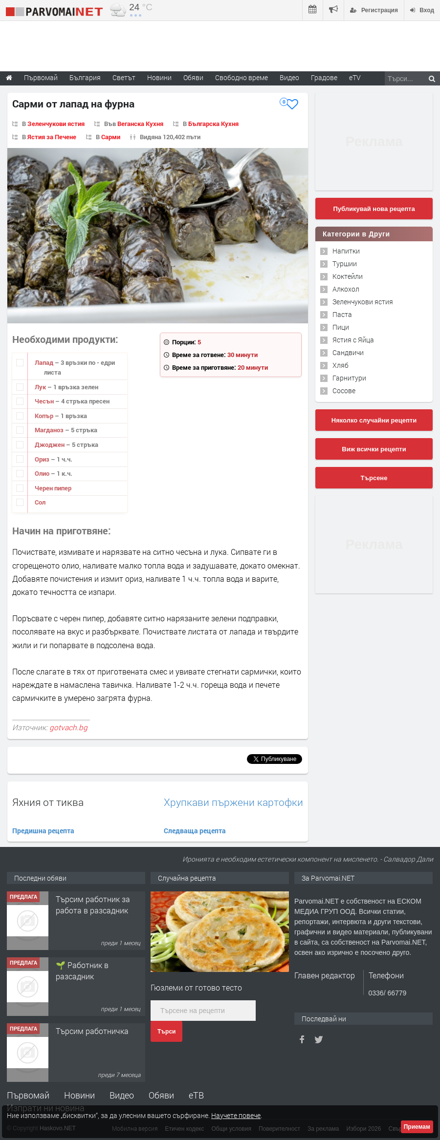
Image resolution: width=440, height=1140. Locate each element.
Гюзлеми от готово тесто (196, 987)
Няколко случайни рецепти (374, 420)
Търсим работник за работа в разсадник (93, 904)
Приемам (417, 1126)
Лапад (45, 362)
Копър (45, 415)
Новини (159, 77)
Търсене (374, 478)
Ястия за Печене (51, 136)
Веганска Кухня (140, 123)
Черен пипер (53, 488)
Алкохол (345, 289)
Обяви (161, 1095)
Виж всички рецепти (374, 449)
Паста (342, 314)
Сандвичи (348, 352)
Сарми (110, 136)
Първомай (28, 1095)
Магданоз (50, 429)
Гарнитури (349, 377)
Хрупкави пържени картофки (233, 802)
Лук (41, 386)
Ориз (43, 459)
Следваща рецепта (195, 830)
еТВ (196, 1095)
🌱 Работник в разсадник (82, 970)
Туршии (344, 263)
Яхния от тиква (48, 802)
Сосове (343, 390)
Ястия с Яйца (353, 339)
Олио (43, 473)
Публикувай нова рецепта (374, 208)
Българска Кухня (213, 123)
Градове (324, 77)
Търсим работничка (92, 1031)
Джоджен (50, 444)
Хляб (340, 365)
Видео (122, 1095)
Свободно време (241, 77)
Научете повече (236, 1115)
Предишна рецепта (43, 830)
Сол (40, 502)
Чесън (45, 401)
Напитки (346, 250)
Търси (166, 1031)
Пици (340, 327)
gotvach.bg (68, 727)
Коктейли (347, 276)
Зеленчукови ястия (56, 123)
